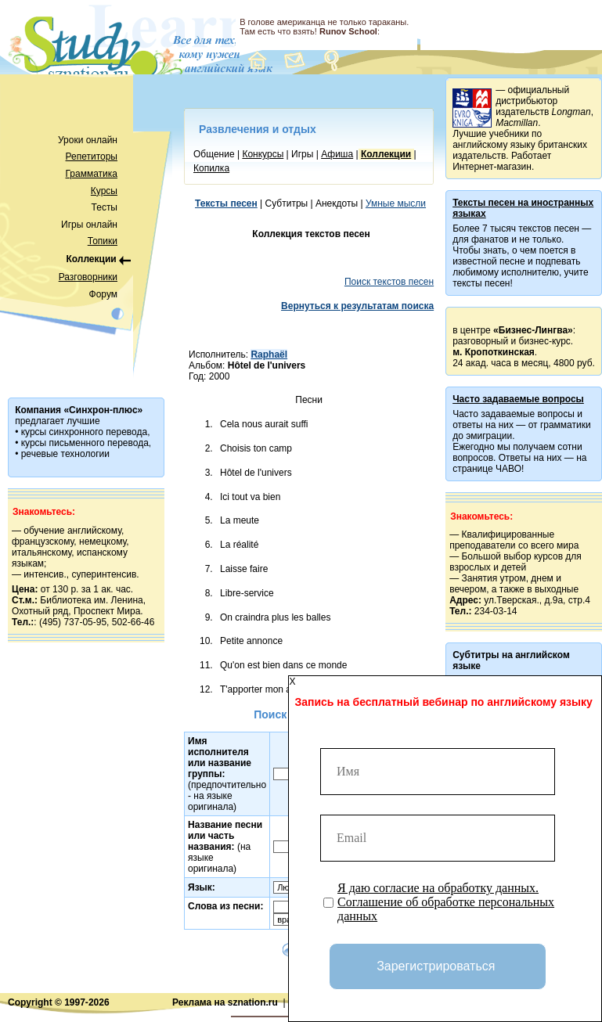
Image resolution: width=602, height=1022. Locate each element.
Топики (102, 241)
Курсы (104, 190)
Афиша (337, 154)
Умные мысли (396, 203)
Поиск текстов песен (389, 281)
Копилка (211, 168)
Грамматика (91, 173)
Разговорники (88, 277)
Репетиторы (91, 156)
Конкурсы (262, 154)
